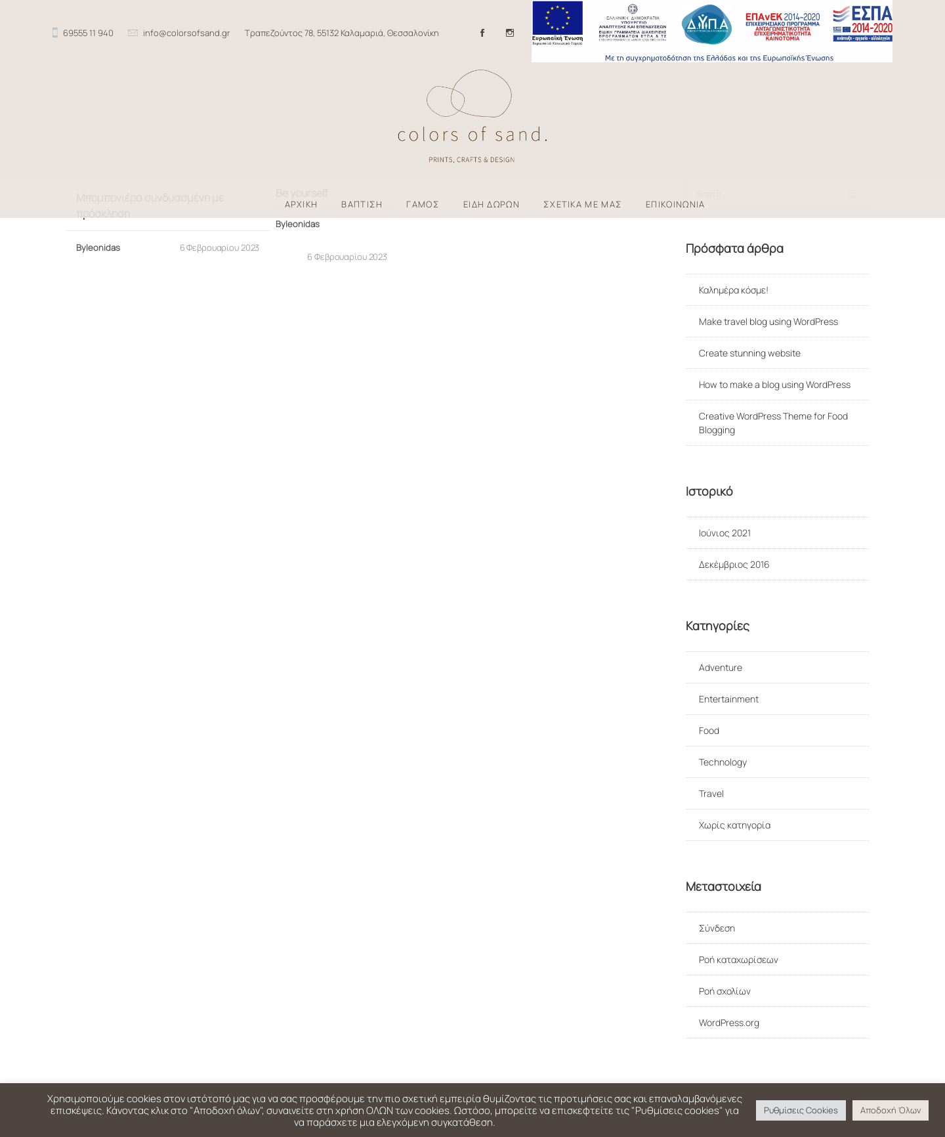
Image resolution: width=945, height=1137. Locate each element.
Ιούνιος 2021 (725, 532)
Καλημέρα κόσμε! (733, 290)
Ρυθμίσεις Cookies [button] (801, 1110)
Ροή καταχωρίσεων (738, 959)
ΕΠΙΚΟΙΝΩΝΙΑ (675, 204)
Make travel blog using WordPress (768, 321)
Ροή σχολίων (725, 991)
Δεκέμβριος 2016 (734, 564)
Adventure (720, 667)
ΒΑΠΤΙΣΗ (362, 204)
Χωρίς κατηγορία (734, 825)
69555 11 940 (88, 33)
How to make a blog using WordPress (774, 384)
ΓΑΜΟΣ (423, 204)
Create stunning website (750, 353)
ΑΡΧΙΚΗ (301, 204)
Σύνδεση (717, 928)
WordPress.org (729, 1022)
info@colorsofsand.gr (186, 33)
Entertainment (729, 699)
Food (709, 730)
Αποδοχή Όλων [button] (890, 1110)
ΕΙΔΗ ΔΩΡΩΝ (491, 204)
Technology (723, 762)
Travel (711, 793)
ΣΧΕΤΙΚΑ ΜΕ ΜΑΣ (582, 204)
